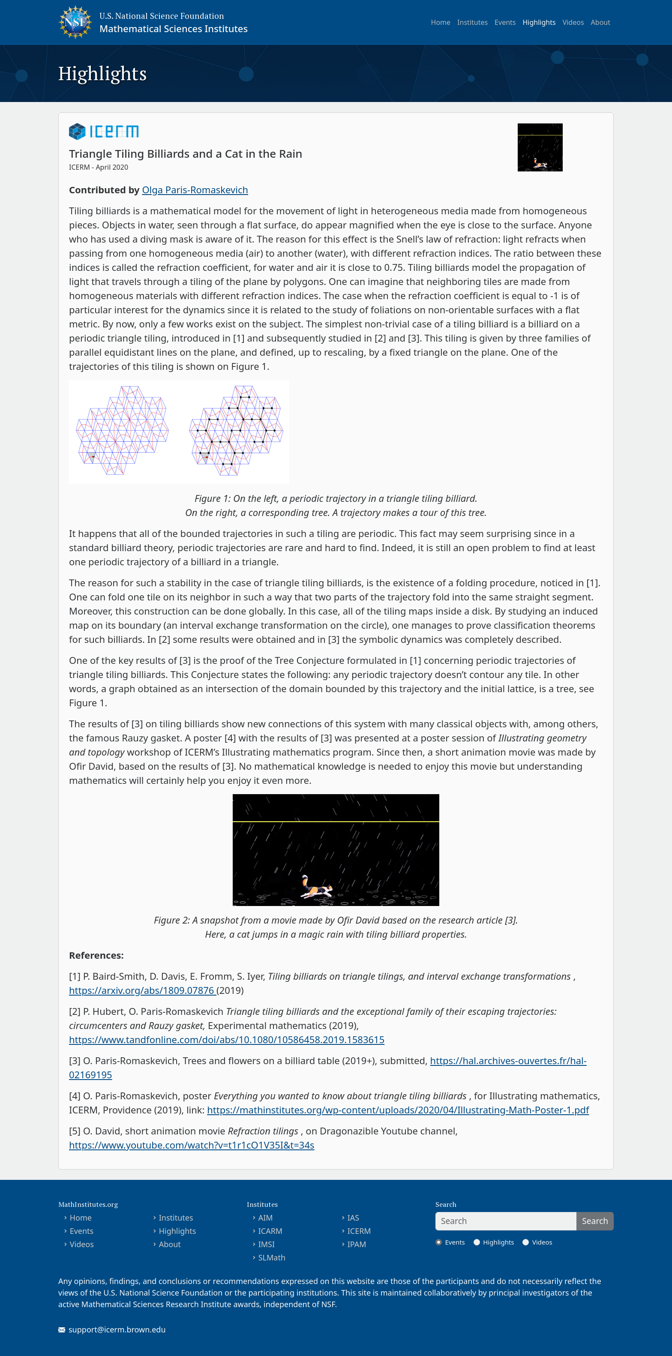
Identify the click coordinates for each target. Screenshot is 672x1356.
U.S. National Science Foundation (161, 15)
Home (441, 22)
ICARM (270, 1231)
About (600, 22)
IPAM (357, 1244)
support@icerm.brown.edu (117, 1329)
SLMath (271, 1257)
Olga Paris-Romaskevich (195, 189)
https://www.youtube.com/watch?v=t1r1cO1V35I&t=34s (192, 1144)
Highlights (539, 22)
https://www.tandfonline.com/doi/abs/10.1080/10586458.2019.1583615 (226, 1039)
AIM (265, 1217)
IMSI (266, 1244)
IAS (354, 1217)
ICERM (359, 1231)
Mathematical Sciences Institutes (173, 28)
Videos (573, 22)
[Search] (506, 1221)
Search (595, 1221)
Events (505, 22)
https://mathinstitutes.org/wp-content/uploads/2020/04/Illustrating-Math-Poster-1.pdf (398, 1109)
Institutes (472, 22)
